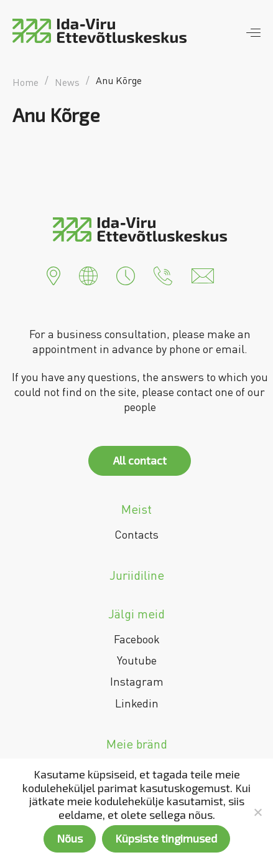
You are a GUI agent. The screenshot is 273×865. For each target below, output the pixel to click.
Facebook (137, 639)
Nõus (70, 838)
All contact (140, 460)
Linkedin (137, 703)
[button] (53, 274)
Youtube (137, 660)
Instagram (137, 681)
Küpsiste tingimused (166, 838)
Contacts (136, 534)
